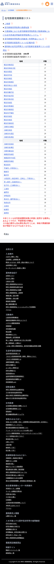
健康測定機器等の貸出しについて (16, 320)
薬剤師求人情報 (12, 513)
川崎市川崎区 (9, 127)
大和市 (6, 206)
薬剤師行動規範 (11, 301)
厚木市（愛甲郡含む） (12, 199)
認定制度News (10, 373)
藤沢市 (6, 175)
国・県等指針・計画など (13, 343)
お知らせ (9, 249)
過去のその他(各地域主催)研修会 (16, 398)
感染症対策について (12, 439)
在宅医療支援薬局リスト (13, 409)
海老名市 (7, 203)
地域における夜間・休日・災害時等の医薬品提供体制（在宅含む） (27, 422)
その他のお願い (11, 497)
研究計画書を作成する (13, 526)
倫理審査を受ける (11, 529)
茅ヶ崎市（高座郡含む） (13, 182)
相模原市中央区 (9, 158)
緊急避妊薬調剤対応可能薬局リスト (17, 428)
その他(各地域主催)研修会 (14, 392)
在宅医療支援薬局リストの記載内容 (19, 43)
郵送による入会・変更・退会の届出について (20, 262)
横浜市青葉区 (9, 106)
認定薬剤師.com (11, 382)
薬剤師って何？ (11, 447)
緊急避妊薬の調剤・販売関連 (15, 469)
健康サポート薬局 (11, 461)
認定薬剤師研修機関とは (13, 379)
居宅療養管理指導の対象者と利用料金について (24, 39)
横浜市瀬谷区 (9, 123)
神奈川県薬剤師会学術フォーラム (16, 472)
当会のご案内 (10, 278)
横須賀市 (7, 165)
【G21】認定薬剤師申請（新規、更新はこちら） (21, 356)
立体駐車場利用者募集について (16, 503)
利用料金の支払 (11, 494)
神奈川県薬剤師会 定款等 (14, 293)
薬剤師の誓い (10, 464)
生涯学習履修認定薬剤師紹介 (15, 376)
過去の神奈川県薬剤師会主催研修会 (17, 395)
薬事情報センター (11, 334)
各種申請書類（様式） (13, 362)
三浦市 (6, 189)
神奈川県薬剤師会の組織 (13, 290)
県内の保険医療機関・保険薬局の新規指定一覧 (20, 481)
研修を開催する (11, 371)
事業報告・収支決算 (12, 298)
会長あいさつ (10, 276)
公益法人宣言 (10, 281)
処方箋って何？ (11, 450)
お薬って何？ (10, 442)
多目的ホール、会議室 (13, 488)
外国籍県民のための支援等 (14, 478)
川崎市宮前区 (9, 144)
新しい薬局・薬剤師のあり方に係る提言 (18, 340)
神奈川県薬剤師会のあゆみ (14, 284)
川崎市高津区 (9, 137)
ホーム (3, 10)
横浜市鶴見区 (9, 65)
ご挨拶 (7, 24)
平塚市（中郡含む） (11, 168)
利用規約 (8, 500)
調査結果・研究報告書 (13, 337)
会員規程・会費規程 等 (13, 259)
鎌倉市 (6, 172)
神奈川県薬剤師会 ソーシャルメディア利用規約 (21, 307)
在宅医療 (11, 10)
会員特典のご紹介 (11, 265)
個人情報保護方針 (11, 304)
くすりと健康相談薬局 (13, 323)
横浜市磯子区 (9, 92)
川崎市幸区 (8, 130)
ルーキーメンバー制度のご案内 (16, 268)
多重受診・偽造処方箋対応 (14, 458)
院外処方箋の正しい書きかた (15, 475)
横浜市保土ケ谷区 (10, 85)
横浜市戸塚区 (9, 113)
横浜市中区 (8, 75)
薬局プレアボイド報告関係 (14, 466)
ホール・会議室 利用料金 (14, 491)
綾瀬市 (6, 209)
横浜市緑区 (8, 103)
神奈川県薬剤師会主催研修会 (15, 390)
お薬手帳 (8, 445)
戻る (7, 234)
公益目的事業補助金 (12, 317)
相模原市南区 (9, 161)
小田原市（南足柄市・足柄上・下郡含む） (19, 178)
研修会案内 (10, 386)
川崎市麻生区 (9, 151)
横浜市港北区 (9, 99)
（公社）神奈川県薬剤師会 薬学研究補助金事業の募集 (23, 346)
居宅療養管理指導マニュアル (15, 414)
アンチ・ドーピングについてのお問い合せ (19, 430)
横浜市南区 (8, 78)
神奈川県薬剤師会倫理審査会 (15, 538)
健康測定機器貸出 (13, 542)
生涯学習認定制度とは (13, 353)
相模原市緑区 (9, 154)
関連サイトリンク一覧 (13, 550)
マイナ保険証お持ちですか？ (15, 436)
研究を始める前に (11, 523)
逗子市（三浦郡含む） (12, 185)
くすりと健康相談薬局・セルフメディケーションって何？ (24, 433)
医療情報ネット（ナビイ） (14, 425)
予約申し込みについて (13, 505)
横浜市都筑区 (9, 109)
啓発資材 (8, 411)
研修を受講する (11, 365)
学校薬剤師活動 (11, 329)
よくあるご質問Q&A (12, 368)
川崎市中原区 (9, 134)
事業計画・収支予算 (12, 295)
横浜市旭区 (8, 89)
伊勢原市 (7, 196)
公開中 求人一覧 (11, 516)
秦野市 (6, 192)
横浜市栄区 (8, 116)
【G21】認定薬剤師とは (13, 359)
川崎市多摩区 (9, 147)
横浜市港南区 (9, 82)
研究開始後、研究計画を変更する (16, 532)
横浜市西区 (8, 72)
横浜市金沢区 (9, 96)
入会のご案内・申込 (12, 257)
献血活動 (8, 332)
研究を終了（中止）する (13, 535)
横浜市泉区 (8, 120)
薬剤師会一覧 (10, 553)
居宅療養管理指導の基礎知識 (16, 27)
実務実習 (8, 326)
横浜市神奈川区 (9, 68)
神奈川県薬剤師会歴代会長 (14, 287)
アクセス (8, 310)
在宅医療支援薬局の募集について (16, 406)
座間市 (6, 213)
